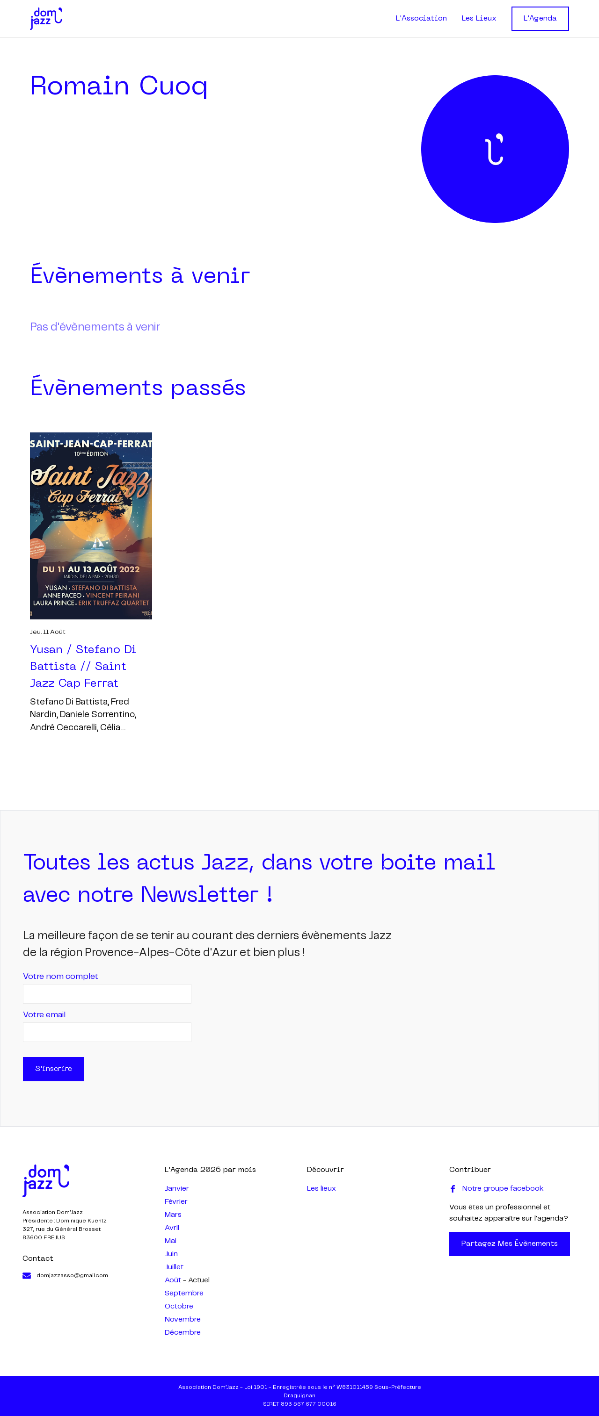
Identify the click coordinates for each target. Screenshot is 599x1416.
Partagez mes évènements (509, 1244)
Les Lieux (479, 18)
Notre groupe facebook (496, 1189)
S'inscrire (53, 1069)
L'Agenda (540, 18)
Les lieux (321, 1188)
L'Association (421, 18)
